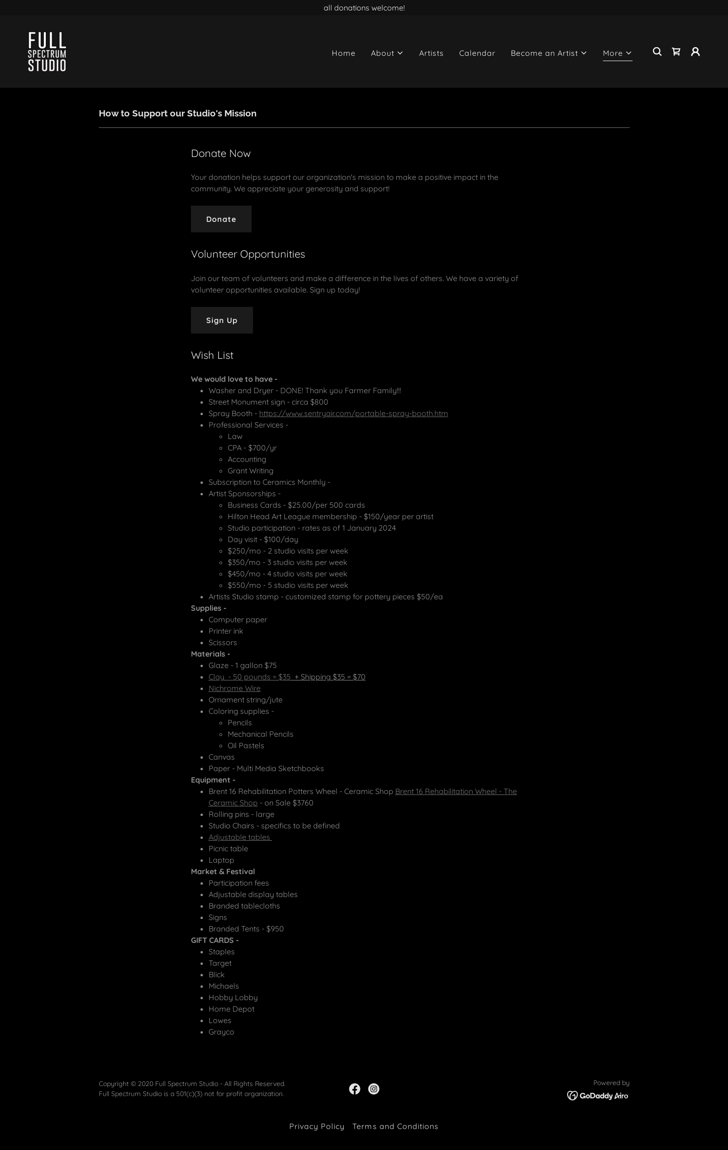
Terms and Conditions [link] (395, 1126)
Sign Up (222, 320)
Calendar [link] (477, 53)
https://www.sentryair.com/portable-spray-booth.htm (353, 413)
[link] (47, 50)
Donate (221, 219)
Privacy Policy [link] (317, 1126)
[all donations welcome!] (364, 7)
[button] (387, 53)
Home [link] (344, 53)
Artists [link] (431, 53)
